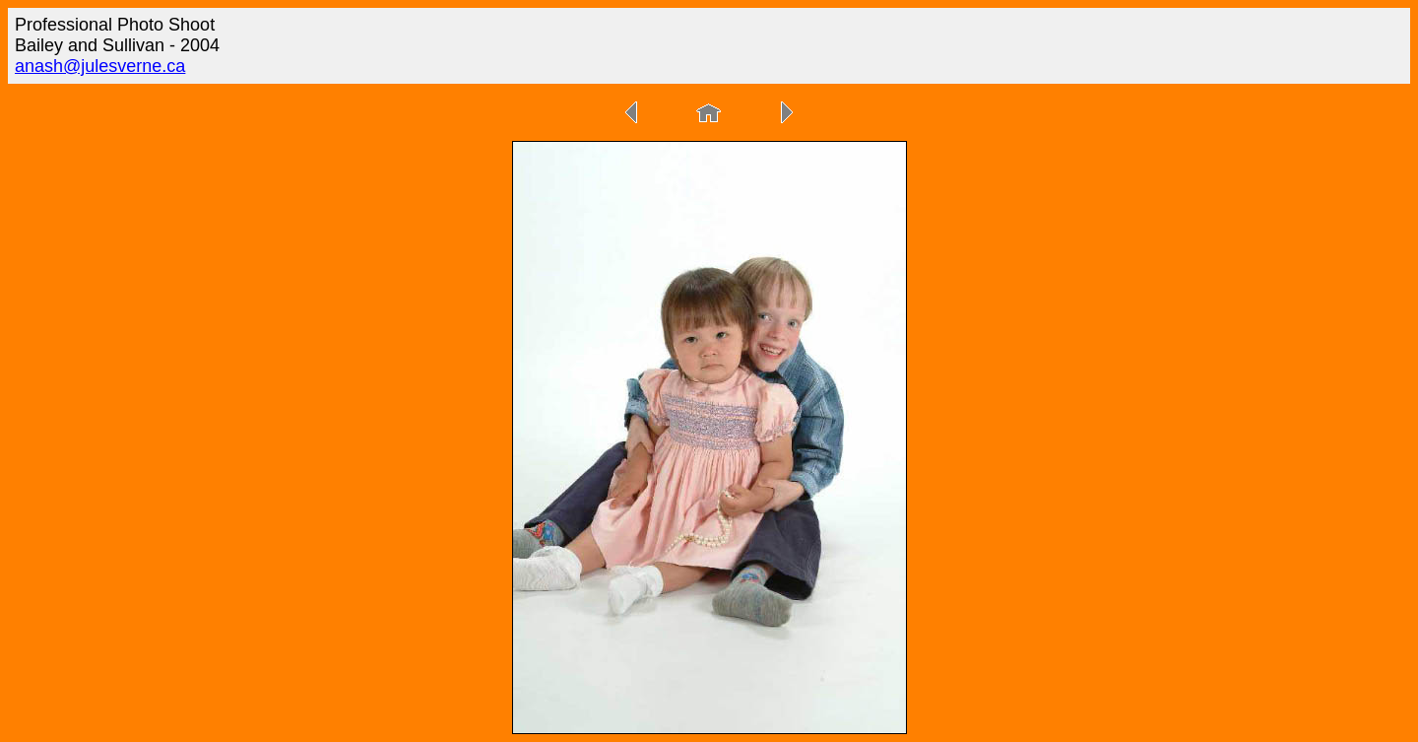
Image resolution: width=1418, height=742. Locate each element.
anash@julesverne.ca (100, 66)
